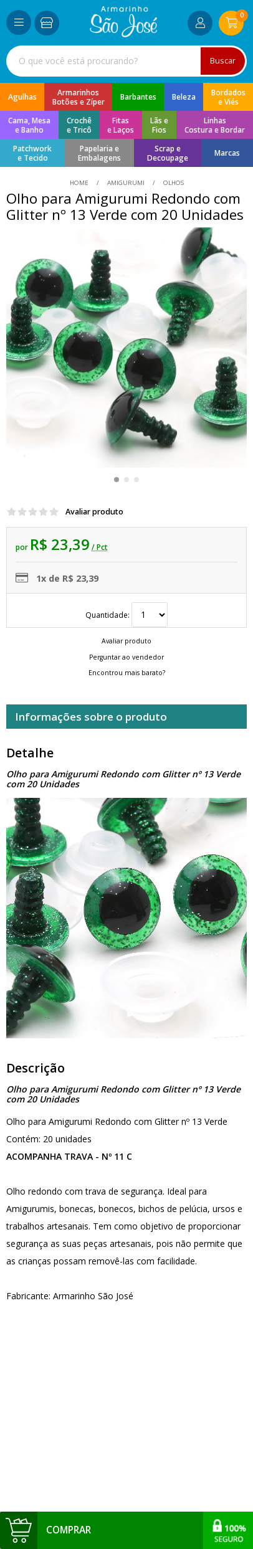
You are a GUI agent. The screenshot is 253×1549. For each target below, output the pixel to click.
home (80, 183)
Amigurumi (125, 183)
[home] (124, 34)
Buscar (223, 60)
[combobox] (126, 61)
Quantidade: (126, 615)
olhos (172, 183)
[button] (116, 479)
